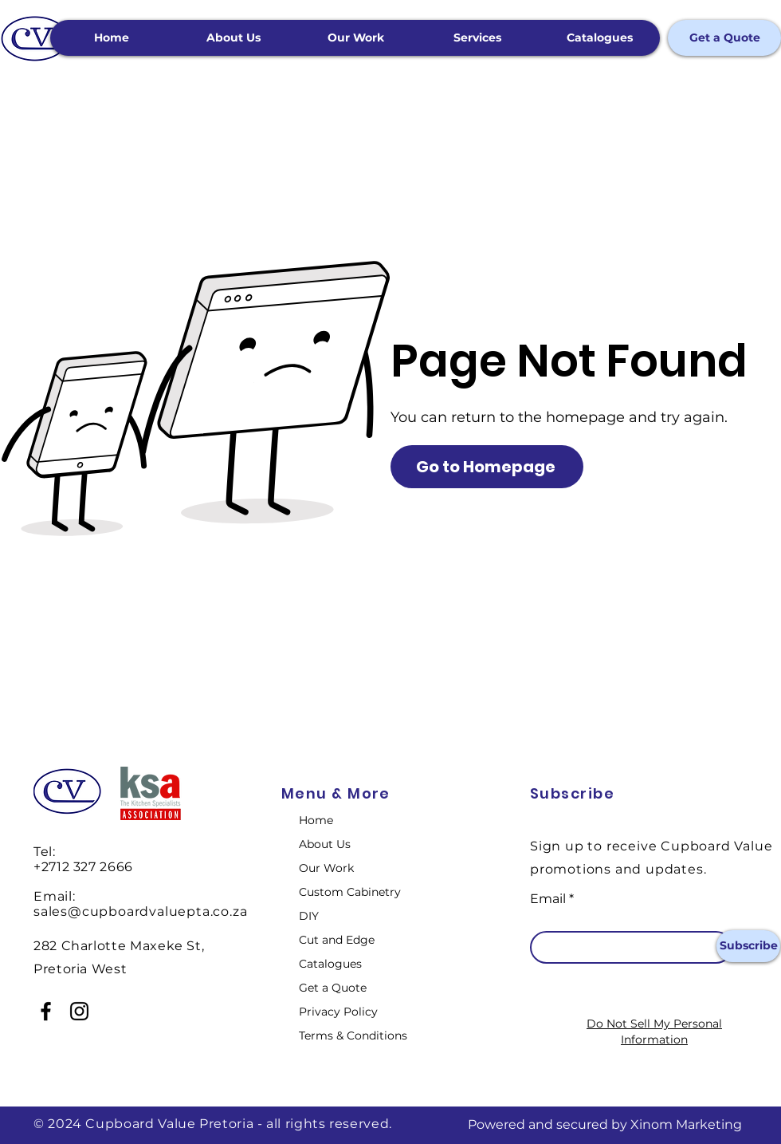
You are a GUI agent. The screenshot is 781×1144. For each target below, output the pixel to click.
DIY (309, 916)
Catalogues (330, 964)
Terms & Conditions (353, 1035)
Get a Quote (333, 987)
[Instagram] (79, 1011)
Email (548, 899)
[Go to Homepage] (486, 466)
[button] (477, 38)
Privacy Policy (338, 1011)
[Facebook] (45, 1011)
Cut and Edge (337, 940)
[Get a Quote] (724, 38)
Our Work (326, 868)
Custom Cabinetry (350, 892)
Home (316, 820)
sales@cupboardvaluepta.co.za (140, 911)
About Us (325, 844)
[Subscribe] (748, 946)
